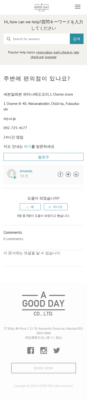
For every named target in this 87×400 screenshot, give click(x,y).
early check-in (63, 52)
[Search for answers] (36, 39)
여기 (27, 146)
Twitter (68, 174)
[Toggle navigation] (78, 6)
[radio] (30, 206)
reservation (44, 52)
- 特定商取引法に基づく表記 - (43, 338)
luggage (51, 57)
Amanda (26, 171)
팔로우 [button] (43, 157)
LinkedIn (76, 174)
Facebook (60, 174)
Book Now (43, 368)
